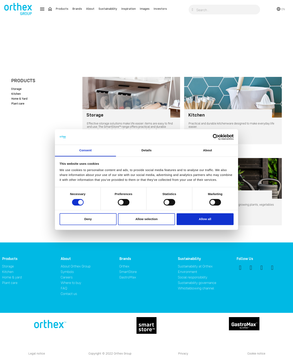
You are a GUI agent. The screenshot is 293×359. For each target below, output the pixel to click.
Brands (77, 9)
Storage (16, 89)
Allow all (205, 219)
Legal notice (36, 353)
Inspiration (128, 9)
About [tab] (207, 150)
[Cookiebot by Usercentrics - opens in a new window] (216, 137)
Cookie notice (256, 353)
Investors (160, 9)
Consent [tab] (85, 150)
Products (62, 9)
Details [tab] (146, 150)
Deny (88, 219)
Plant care (17, 103)
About (90, 9)
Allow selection (146, 219)
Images (145, 9)
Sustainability (107, 9)
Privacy (183, 353)
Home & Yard (19, 98)
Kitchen (16, 94)
